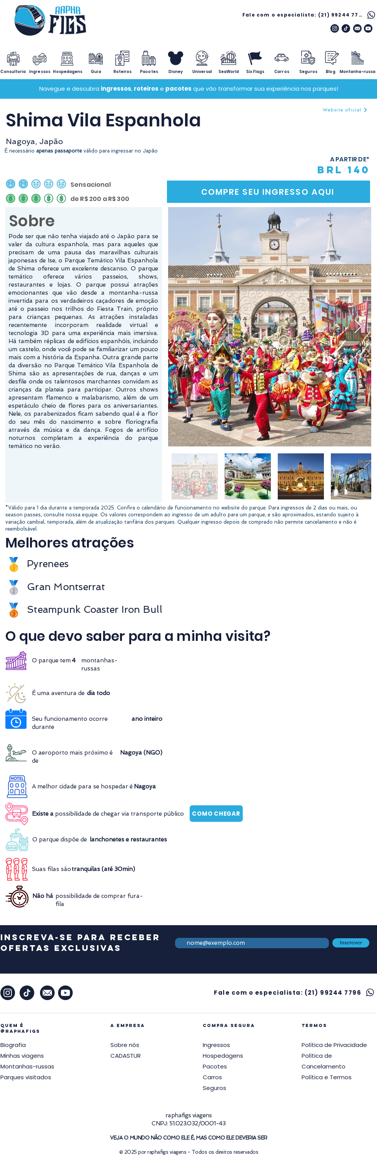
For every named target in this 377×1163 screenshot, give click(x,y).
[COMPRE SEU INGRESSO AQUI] (268, 192)
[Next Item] (358, 326)
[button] (334, 1045)
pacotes (178, 89)
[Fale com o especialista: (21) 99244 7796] (309, 14)
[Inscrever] (350, 942)
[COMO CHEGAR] (216, 813)
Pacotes (215, 1066)
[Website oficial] (345, 110)
